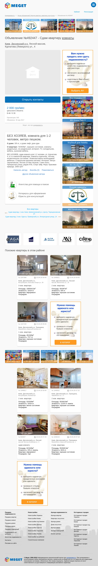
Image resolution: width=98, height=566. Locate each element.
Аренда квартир (56, 515)
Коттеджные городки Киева (80, 521)
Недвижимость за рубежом (10, 533)
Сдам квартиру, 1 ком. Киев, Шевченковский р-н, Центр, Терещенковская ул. (34, 213)
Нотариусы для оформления (32, 193)
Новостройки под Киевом (36, 521)
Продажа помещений (12, 529)
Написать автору (20, 170)
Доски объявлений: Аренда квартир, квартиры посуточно (36, 15)
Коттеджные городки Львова (80, 544)
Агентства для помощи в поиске (34, 184)
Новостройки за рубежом (36, 537)
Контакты (8, 540)
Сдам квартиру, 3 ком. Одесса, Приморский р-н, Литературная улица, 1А (31, 217)
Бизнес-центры (56, 534)
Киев (7, 44)
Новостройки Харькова (35, 530)
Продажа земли (10, 526)
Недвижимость (10, 15)
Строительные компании (36, 540)
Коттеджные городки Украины (80, 516)
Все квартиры (32, 209)
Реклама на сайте (11, 543)
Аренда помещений (57, 530)
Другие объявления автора (33, 174)
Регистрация (88, 12)
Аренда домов (55, 521)
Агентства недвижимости (13, 537)
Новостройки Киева (34, 518)
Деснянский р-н (19, 44)
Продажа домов (10, 523)
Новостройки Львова (34, 534)
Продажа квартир (10, 517)
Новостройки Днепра (35, 524)
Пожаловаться (48, 170)
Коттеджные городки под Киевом (82, 525)
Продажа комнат (10, 520)
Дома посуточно (56, 524)
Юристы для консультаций (31, 196)
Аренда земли (55, 527)
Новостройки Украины (35, 515)
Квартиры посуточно (57, 518)
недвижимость (38, 125)
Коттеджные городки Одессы (80, 535)
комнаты (68, 38)
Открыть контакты (33, 99)
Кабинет (77, 12)
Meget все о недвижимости (14, 559)
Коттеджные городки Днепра (80, 530)
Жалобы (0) (34, 170)
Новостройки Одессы (35, 527)
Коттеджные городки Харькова (80, 539)
